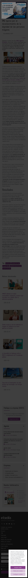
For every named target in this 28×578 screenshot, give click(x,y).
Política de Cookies (18, 571)
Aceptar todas (18, 567)
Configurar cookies (18, 574)
